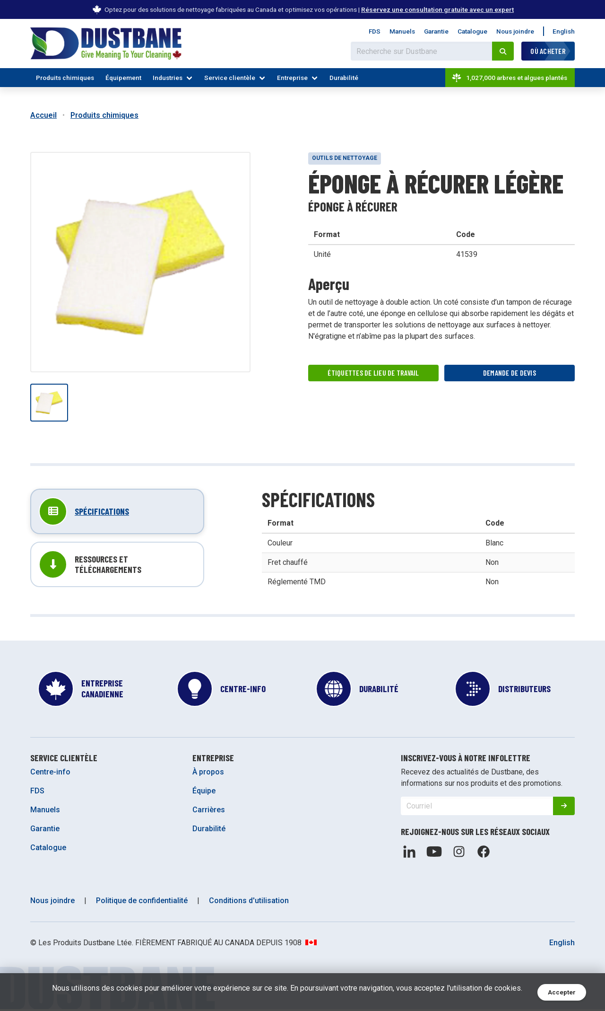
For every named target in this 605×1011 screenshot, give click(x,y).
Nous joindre (515, 31)
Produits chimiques (65, 77)
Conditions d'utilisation (249, 902)
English (564, 31)
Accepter (562, 992)
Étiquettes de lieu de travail (373, 373)
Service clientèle (229, 77)
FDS (374, 31)
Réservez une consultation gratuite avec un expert (437, 9)
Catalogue (472, 31)
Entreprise (292, 77)
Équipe (204, 792)
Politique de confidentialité (142, 902)
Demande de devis (509, 373)
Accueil (43, 115)
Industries (167, 77)
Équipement (123, 77)
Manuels (402, 31)
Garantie (436, 31)
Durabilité (343, 77)
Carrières (208, 811)
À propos (208, 773)
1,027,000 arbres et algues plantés (509, 77)
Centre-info (50, 773)
